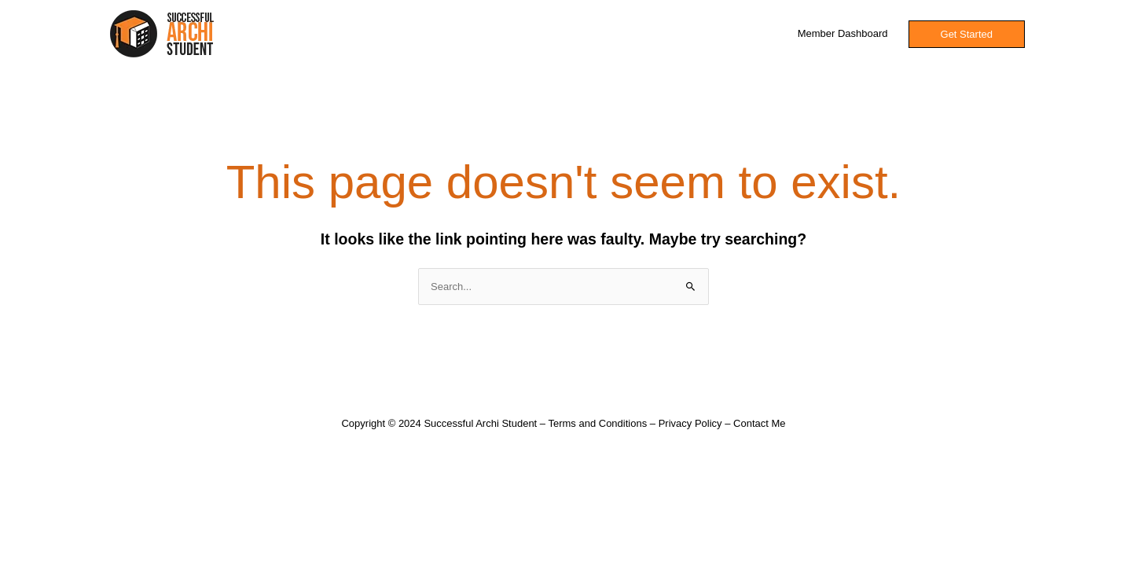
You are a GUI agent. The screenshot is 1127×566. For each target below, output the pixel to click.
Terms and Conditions (597, 423)
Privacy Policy (690, 423)
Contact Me (759, 423)
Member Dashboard (843, 33)
